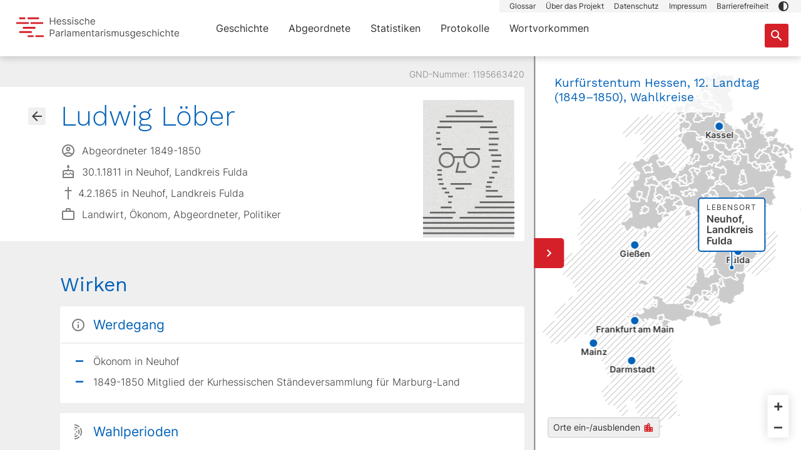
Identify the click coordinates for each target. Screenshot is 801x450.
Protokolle (465, 28)
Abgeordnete (319, 28)
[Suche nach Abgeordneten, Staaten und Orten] (776, 36)
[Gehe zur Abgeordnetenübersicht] (37, 116)
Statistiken (395, 28)
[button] (783, 6)
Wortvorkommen (549, 28)
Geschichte (242, 28)
